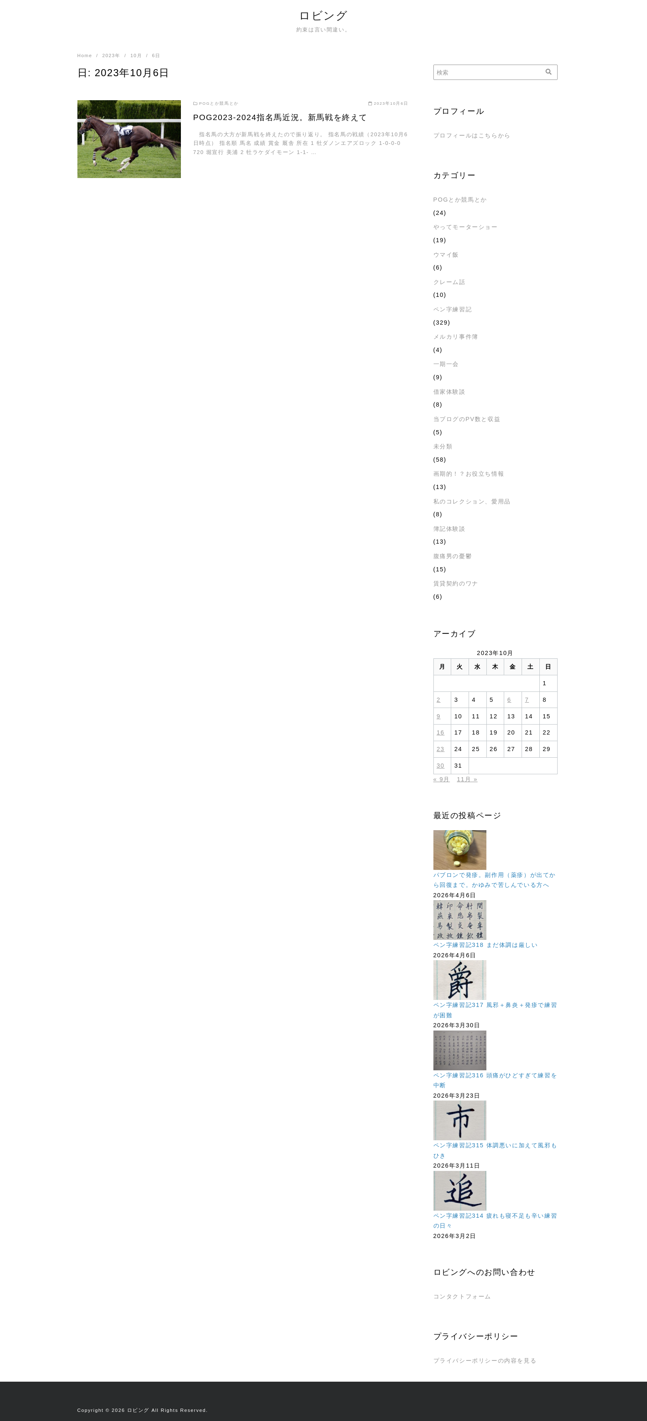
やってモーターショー (465, 227)
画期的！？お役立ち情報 (469, 473)
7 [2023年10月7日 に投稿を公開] (527, 699)
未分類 (443, 446)
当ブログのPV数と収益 (467, 419)
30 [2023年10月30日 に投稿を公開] (441, 765)
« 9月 (441, 779)
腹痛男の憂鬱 (452, 556)
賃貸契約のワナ (456, 583)
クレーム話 (449, 282)
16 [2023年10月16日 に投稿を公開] (441, 732)
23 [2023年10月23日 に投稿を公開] (441, 749)
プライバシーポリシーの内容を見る (485, 1360)
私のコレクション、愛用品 (472, 501)
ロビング (323, 15)
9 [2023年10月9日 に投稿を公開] (439, 716)
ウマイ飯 (446, 254)
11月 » (467, 779)
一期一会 (446, 364)
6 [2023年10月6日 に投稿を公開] (509, 699)
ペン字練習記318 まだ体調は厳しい (485, 945)
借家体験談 (449, 391)
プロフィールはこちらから (472, 135)
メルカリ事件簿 (456, 336)
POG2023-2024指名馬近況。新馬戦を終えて (280, 117)
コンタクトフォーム (462, 1296)
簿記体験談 (449, 528)
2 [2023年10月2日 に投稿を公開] (439, 699)
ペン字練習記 (452, 309)
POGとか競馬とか (460, 199)
